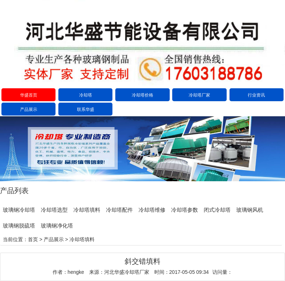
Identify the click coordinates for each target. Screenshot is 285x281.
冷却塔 (85, 95)
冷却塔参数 (184, 210)
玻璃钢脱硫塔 (19, 226)
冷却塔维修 (152, 210)
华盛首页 (28, 95)
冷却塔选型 (54, 210)
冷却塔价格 (142, 95)
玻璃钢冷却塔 (19, 210)
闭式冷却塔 (217, 210)
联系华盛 (85, 109)
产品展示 (28, 109)
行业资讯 (256, 95)
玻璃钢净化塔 (57, 226)
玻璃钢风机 (249, 210)
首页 (33, 239)
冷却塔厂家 (199, 95)
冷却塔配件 (119, 210)
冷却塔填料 (86, 210)
